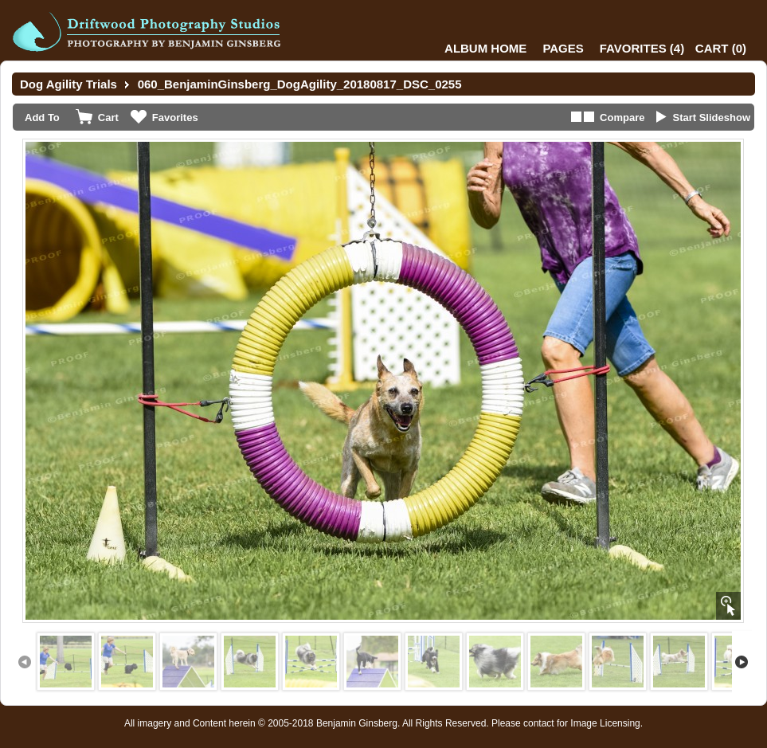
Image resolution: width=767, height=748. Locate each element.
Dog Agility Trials (68, 84)
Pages (562, 48)
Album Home (485, 48)
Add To (42, 117)
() (642, 48)
